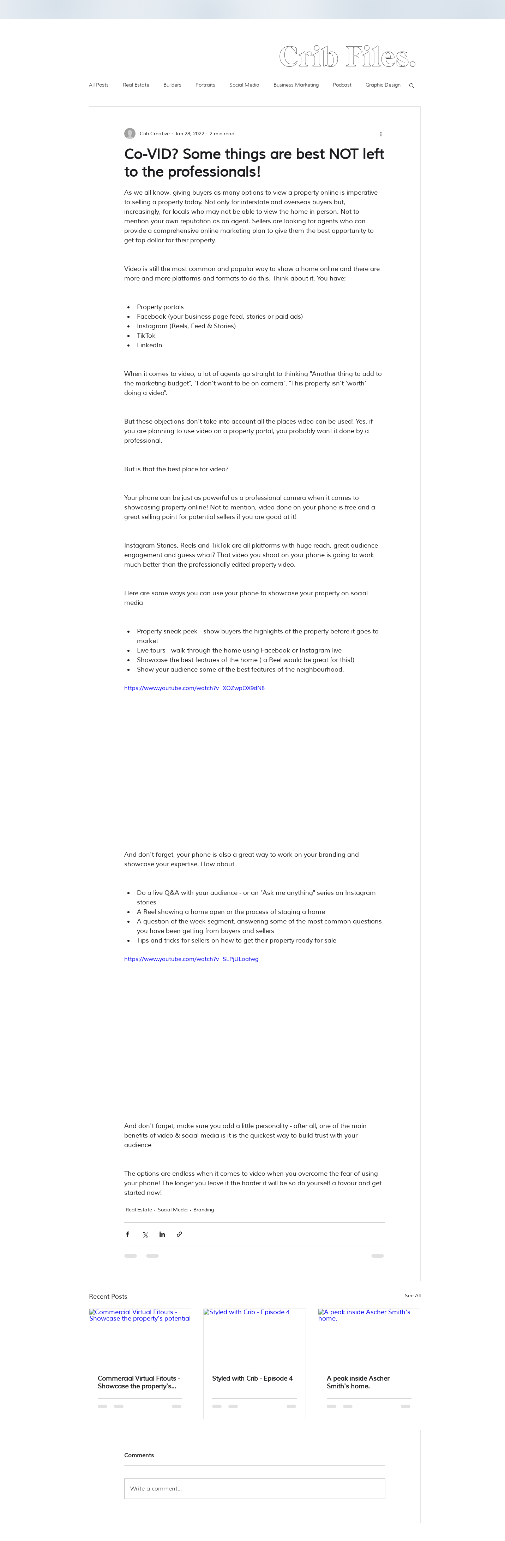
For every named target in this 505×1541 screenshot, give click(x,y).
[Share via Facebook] (127, 1234)
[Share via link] (179, 1234)
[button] (411, 85)
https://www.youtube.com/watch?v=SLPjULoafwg (191, 959)
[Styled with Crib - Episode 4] (255, 1337)
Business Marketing (296, 85)
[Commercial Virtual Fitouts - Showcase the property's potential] (140, 1337)
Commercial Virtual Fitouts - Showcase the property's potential (139, 1382)
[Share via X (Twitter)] (145, 1234)
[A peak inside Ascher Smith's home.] (369, 1337)
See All (413, 1296)
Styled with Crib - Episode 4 (252, 1378)
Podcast (342, 85)
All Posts (99, 85)
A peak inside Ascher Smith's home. (358, 1382)
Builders (172, 85)
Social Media (244, 85)
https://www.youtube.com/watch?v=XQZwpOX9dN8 (194, 688)
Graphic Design (383, 85)
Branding (203, 1210)
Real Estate (136, 85)
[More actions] (381, 133)
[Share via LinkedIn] (162, 1234)
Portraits (205, 85)
